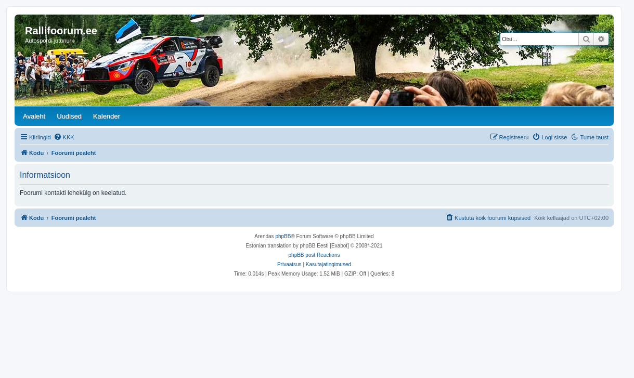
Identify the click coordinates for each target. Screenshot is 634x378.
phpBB (283, 236)
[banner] (314, 60)
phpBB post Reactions (314, 255)
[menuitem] (64, 137)
